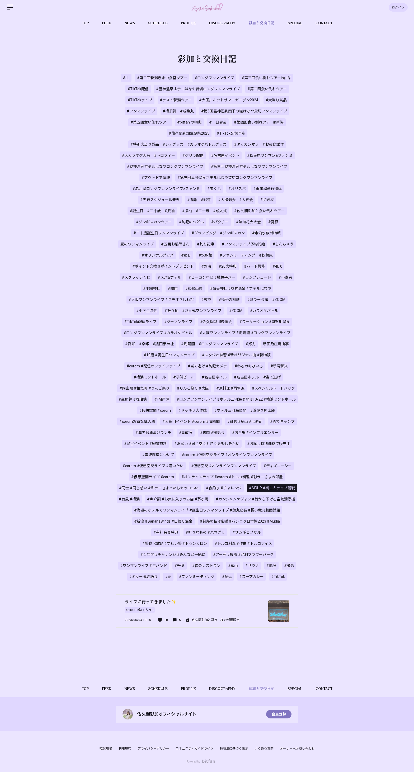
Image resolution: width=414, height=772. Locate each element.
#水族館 (205, 255)
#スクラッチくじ (136, 277)
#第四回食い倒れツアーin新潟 (259, 122)
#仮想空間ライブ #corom (152, 477)
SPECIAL (295, 23)
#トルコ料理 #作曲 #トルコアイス (243, 543)
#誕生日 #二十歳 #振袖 (152, 211)
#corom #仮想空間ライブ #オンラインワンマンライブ (227, 455)
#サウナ (252, 565)
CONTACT (324, 23)
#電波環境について (158, 455)
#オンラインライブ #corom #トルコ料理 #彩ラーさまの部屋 (232, 477)
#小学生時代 (146, 311)
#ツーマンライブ (178, 322)
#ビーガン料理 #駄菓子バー (212, 277)
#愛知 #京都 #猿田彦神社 (149, 344)
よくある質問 (264, 748)
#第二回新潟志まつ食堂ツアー (162, 78)
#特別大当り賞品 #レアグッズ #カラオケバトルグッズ (178, 144)
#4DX (277, 266)
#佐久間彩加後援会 (216, 322)
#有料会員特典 (165, 532)
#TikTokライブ (140, 100)
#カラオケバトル (264, 311)
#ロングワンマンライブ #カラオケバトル (158, 333)
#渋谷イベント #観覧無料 (145, 444)
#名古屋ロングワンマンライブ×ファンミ (166, 189)
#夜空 (206, 299)
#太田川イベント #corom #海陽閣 (191, 421)
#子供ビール (183, 377)
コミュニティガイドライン (194, 748)
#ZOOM (235, 311)
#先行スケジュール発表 (160, 200)
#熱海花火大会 (248, 222)
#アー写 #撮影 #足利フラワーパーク (243, 554)
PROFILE (188, 23)
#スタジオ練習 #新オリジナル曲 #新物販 (236, 355)
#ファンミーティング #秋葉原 (246, 255)
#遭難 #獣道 (199, 200)
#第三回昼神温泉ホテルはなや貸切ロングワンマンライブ (224, 178)
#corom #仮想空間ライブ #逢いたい (153, 466)
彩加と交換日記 (261, 23)
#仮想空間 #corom (155, 410)
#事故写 (185, 432)
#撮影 (289, 565)
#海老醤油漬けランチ (153, 432)
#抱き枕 (267, 200)
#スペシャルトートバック (273, 388)
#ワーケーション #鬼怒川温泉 (264, 322)
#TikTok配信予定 (231, 133)
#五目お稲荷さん (175, 244)
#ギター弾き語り (143, 577)
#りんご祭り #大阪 (193, 388)
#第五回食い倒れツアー (150, 122)
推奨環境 (106, 748)
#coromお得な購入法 (137, 421)
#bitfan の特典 (189, 122)
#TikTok (278, 577)
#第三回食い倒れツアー (267, 89)
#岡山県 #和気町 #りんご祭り (144, 388)
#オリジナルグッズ (158, 255)
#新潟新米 (279, 366)
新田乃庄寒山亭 (276, 344)
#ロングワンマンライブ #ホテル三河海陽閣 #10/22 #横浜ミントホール (236, 399)
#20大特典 (228, 266)
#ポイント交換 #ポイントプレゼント (163, 266)
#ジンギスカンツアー (154, 222)
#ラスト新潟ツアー (176, 100)
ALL (126, 78)
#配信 (227, 577)
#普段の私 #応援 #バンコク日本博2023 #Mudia (240, 521)
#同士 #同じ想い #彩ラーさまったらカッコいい (159, 488)
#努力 (251, 344)
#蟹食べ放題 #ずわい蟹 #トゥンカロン (174, 543)
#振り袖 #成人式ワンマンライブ (193, 311)
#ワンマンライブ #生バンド (143, 565)
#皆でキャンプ (282, 421)
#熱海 (206, 266)
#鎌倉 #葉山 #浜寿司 (244, 421)
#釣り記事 (205, 244)
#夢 (168, 577)
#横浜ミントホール (150, 377)
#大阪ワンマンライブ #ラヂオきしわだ (161, 299)
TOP (85, 23)
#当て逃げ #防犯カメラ (207, 366)
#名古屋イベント (225, 155)
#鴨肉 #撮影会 (212, 432)
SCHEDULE (158, 23)
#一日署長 (218, 122)
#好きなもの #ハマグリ (205, 532)
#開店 (173, 288)
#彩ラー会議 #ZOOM (266, 299)
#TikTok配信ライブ (140, 322)
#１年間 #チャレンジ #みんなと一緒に (172, 554)
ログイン (398, 7)
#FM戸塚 (161, 399)
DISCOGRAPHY (222, 23)
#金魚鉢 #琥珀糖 (133, 399)
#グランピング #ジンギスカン (218, 233)
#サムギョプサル (246, 532)
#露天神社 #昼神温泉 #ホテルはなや (240, 288)
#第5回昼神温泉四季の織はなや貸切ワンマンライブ (244, 111)
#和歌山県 (194, 288)
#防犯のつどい (191, 222)
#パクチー (220, 222)
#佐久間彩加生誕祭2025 (189, 133)
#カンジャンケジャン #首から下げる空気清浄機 (255, 499)
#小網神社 (151, 288)
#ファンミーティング (196, 577)
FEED (106, 23)
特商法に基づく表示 (234, 748)
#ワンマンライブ (141, 111)
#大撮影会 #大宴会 (235, 200)
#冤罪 (273, 222)
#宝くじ (214, 189)
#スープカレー (251, 577)
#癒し (186, 255)
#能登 (271, 565)
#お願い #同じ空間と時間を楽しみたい (206, 444)
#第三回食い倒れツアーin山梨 (266, 78)
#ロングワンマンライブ (214, 78)
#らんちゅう (283, 244)
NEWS (130, 23)
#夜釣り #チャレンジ (224, 488)
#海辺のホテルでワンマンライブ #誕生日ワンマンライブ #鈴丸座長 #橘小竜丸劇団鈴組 (207, 510)
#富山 (233, 565)
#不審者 (285, 277)
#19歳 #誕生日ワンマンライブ (169, 355)
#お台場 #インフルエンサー (255, 432)
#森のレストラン (206, 565)
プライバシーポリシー (153, 748)
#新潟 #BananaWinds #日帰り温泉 (163, 521)
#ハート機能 (254, 266)
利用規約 (125, 748)
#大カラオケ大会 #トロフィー (148, 155)
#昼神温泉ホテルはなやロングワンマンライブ (165, 166)
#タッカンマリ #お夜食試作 (259, 144)
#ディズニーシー (278, 466)
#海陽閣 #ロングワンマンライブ (209, 344)
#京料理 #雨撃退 (230, 388)
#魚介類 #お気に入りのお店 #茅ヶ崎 (177, 499)
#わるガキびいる (248, 366)
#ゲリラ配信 (193, 155)
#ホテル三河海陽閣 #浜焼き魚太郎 (244, 410)
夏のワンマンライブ (137, 244)
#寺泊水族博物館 (266, 233)
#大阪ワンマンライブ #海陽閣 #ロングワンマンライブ (245, 333)
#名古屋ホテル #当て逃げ (257, 377)
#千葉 (180, 565)
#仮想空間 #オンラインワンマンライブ (223, 466)
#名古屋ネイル (214, 377)
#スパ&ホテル (169, 277)
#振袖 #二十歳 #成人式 (204, 211)
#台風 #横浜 (129, 499)
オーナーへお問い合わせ (297, 748)
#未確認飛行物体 (267, 189)
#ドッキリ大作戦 (192, 410)
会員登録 (278, 714)
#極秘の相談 (229, 299)
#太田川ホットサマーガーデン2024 (228, 100)
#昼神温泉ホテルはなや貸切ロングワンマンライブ (198, 89)
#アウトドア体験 (156, 178)
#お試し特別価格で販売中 (268, 444)
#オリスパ (237, 189)
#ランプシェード (257, 277)
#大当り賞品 (276, 100)
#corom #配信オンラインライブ (153, 366)
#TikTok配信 (138, 89)
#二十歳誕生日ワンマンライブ (158, 233)
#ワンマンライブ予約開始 (243, 244)
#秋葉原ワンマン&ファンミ (270, 155)
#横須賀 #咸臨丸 (178, 111)
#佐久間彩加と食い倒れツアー (259, 211)
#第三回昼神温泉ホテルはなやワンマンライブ (249, 166)
